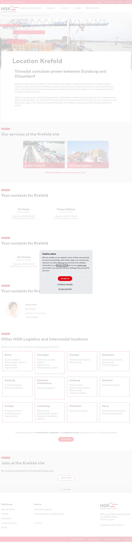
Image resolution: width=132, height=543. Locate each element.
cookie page (81, 265)
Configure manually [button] (65, 284)
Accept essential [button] (65, 289)
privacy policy (62, 265)
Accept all (65, 278)
